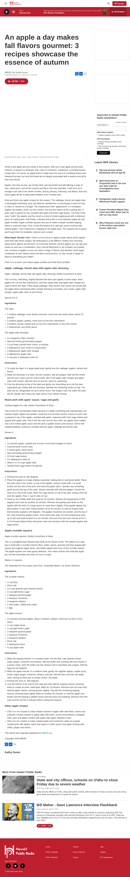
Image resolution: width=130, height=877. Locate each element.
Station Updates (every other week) (111, 135)
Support (103, 852)
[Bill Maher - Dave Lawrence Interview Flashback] (18, 812)
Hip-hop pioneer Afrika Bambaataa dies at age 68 (112, 171)
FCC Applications (106, 857)
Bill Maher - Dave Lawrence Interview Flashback (77, 805)
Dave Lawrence (42, 809)
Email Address (103, 125)
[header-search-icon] (108, 3)
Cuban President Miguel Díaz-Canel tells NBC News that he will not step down (114, 212)
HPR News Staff (43, 788)
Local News (41, 776)
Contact (76, 847)
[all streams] (118, 12)
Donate (120, 3)
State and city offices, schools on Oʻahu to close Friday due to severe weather (77, 782)
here (12, 262)
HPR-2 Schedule (52, 857)
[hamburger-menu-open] (6, 3)
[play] (6, 11)
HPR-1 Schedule (52, 852)
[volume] (14, 12)
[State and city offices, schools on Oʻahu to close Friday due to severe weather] (18, 784)
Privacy (75, 857)
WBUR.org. (47, 733)
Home (48, 847)
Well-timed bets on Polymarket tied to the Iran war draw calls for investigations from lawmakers (112, 186)
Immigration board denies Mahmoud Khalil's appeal (112, 200)
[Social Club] (112, 89)
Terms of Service (79, 852)
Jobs (102, 847)
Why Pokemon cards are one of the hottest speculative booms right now (113, 225)
